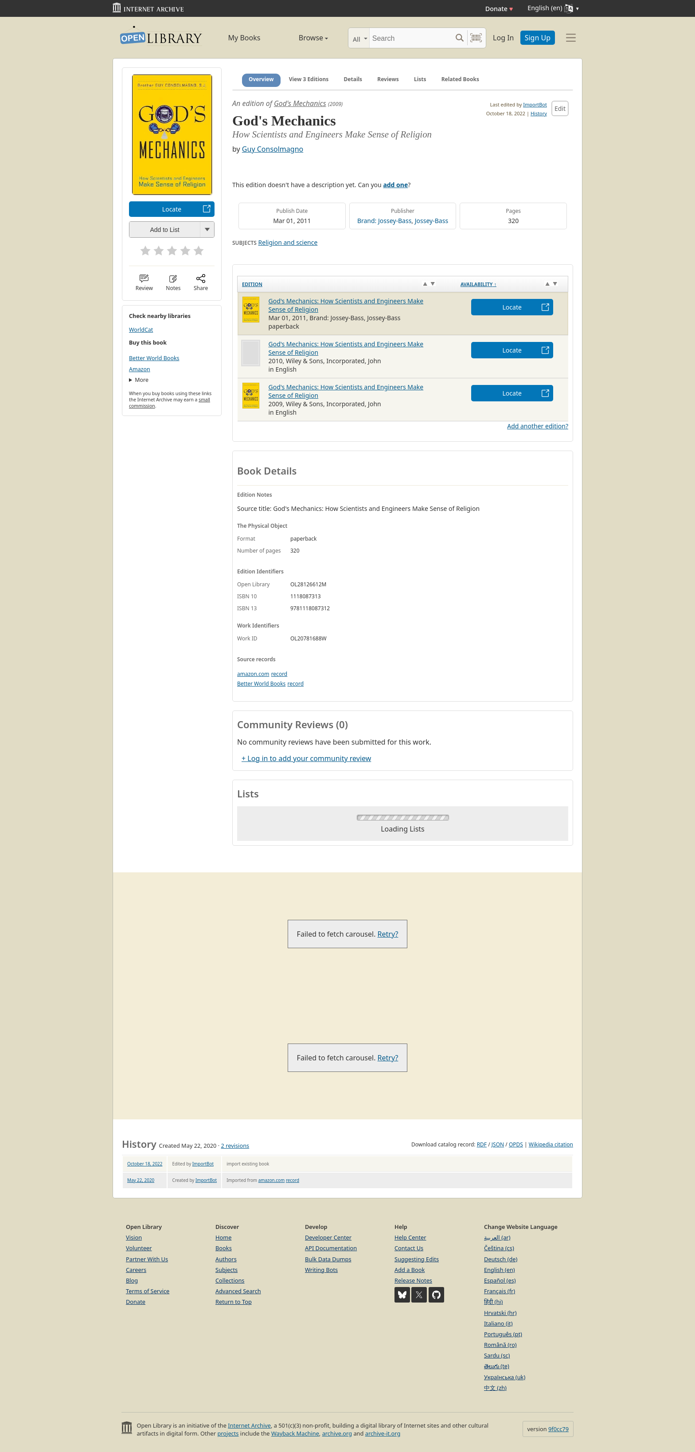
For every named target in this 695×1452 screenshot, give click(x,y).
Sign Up (538, 38)
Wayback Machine (295, 1433)
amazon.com (253, 674)
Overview (261, 79)
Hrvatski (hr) (500, 1313)
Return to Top (233, 1302)
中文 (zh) (495, 1388)
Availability (478, 284)
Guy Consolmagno (272, 149)
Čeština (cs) (499, 1248)
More (141, 380)
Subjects (226, 1270)
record (279, 674)
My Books (244, 38)
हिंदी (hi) (493, 1302)
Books (223, 1248)
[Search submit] (459, 38)
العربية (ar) (497, 1237)
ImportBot (535, 104)
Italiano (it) (498, 1323)
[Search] (410, 38)
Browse (303, 38)
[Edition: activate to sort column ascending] (347, 284)
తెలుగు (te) (496, 1366)
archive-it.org (383, 1433)
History (539, 113)
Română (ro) (500, 1345)
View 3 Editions (309, 79)
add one (395, 185)
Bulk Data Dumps (328, 1259)
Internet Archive (249, 1425)
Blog (132, 1280)
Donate (499, 8)
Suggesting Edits (416, 1259)
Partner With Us (147, 1259)
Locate (171, 209)
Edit (560, 108)
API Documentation (331, 1248)
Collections (230, 1280)
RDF (482, 1144)
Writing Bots (321, 1270)
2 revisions (235, 1146)
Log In (503, 38)
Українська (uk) (504, 1377)
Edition (252, 284)
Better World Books (154, 358)
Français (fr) (499, 1291)
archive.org (337, 1433)
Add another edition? (537, 426)
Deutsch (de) (500, 1259)
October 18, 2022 (144, 1164)
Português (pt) (503, 1334)
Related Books (460, 79)
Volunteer (139, 1248)
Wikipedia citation (551, 1144)
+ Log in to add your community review (306, 758)
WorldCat (141, 330)
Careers (136, 1270)
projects (227, 1433)
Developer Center (328, 1237)
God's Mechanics (300, 103)
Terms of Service (147, 1291)
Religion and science (288, 242)
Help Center (410, 1237)
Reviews (387, 79)
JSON (498, 1144)
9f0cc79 (558, 1429)
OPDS (516, 1144)
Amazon (139, 369)
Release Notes (413, 1280)
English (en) (499, 1270)
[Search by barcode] (476, 38)
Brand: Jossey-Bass (384, 220)
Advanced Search (238, 1291)
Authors (226, 1259)
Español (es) (500, 1280)
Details (353, 79)
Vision (134, 1237)
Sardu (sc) (497, 1355)
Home (223, 1237)
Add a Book (409, 1270)
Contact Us (408, 1248)
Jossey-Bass (431, 220)
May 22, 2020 (140, 1180)
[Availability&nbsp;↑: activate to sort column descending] (512, 284)
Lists (420, 79)
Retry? (388, 934)
